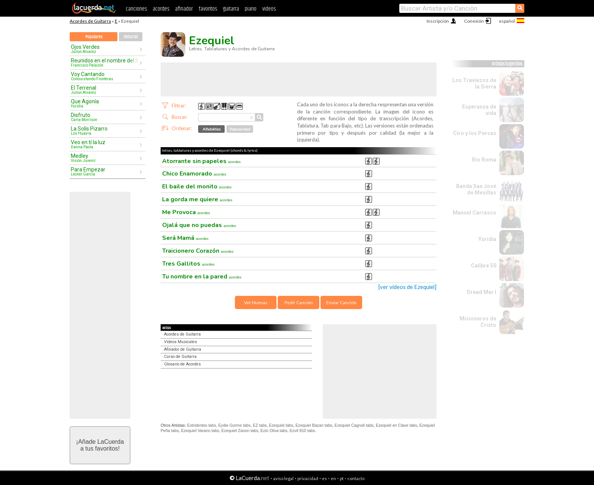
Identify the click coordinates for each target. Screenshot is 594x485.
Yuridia (487, 239)
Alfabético (211, 129)
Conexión (474, 21)
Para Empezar (105, 171)
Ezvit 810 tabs (302, 430)
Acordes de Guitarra (90, 21)
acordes (161, 9)
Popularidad (240, 129)
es (324, 478)
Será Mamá (185, 238)
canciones (136, 9)
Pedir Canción (298, 302)
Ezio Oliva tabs (273, 430)
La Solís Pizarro (105, 130)
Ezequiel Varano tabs (200, 430)
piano (250, 9)
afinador (184, 9)
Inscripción (438, 21)
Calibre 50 (483, 266)
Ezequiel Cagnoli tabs (354, 425)
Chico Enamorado (194, 173)
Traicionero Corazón (197, 251)
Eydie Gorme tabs (234, 425)
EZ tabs (260, 425)
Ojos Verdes (105, 49)
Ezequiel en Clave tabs (396, 425)
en (333, 478)
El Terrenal (105, 89)
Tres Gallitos (188, 264)
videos (269, 9)
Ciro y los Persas (474, 133)
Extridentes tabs (201, 425)
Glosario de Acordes (182, 364)
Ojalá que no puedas (199, 225)
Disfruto (105, 117)
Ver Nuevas (255, 302)
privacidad (307, 478)
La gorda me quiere (197, 199)
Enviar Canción (341, 302)
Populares (93, 36)
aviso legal (283, 478)
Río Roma (484, 160)
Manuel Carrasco (474, 213)
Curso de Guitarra (180, 356)
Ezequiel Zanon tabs (239, 430)
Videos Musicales (180, 341)
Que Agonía (105, 103)
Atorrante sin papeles (201, 161)
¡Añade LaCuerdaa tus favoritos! (100, 445)
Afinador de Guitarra (182, 349)
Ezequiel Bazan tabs (313, 425)
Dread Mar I (481, 292)
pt (342, 478)
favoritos (208, 9)
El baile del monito (196, 186)
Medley (105, 158)
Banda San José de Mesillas (476, 189)
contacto (355, 478)
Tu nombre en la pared (201, 276)
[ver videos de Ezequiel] (407, 287)
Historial (130, 36)
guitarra (231, 9)
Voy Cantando (105, 76)
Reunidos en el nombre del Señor (105, 62)
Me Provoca (186, 212)
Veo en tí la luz (105, 144)
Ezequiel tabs (281, 425)
